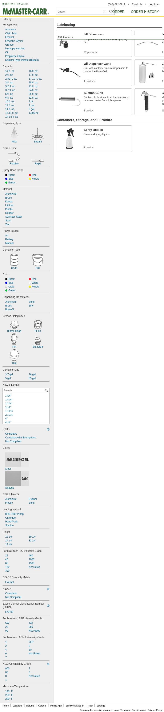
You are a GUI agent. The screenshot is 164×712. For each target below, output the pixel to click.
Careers (42, 705)
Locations (18, 705)
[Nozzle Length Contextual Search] (26, 390)
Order (118, 12)
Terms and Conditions (131, 710)
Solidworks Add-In (74, 705)
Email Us (137, 4)
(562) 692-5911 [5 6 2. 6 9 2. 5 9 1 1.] (116, 4)
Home (6, 705)
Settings (100, 705)
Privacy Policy (155, 710)
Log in (154, 4)
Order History (145, 12)
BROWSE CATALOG (16, 4)
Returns (30, 705)
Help (90, 705)
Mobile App (56, 705)
